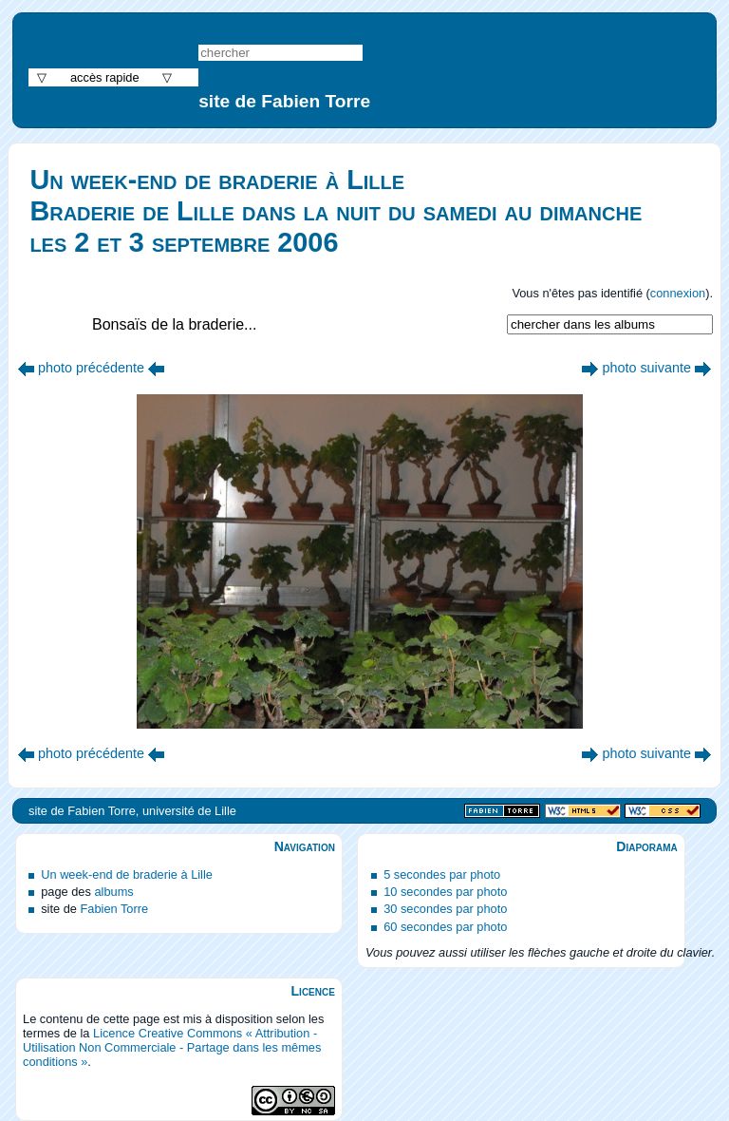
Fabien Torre (114, 909)
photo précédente (91, 367)
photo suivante (646, 367)
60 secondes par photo (445, 927)
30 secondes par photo (445, 909)
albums (113, 891)
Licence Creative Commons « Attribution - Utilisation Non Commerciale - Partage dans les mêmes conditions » (172, 1047)
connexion (677, 293)
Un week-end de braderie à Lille (127, 874)
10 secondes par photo (445, 891)
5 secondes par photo (441, 874)
